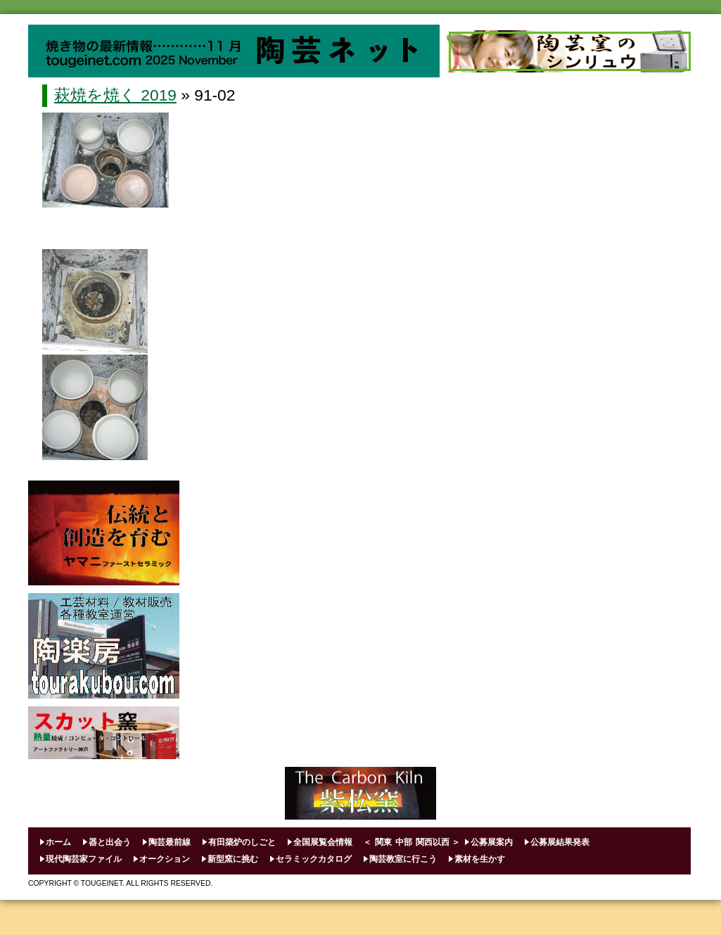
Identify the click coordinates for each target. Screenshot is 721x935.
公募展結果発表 (559, 842)
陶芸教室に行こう (403, 859)
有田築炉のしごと (242, 842)
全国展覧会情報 (322, 842)
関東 (383, 842)
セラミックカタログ (314, 859)
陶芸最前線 (169, 842)
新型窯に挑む (233, 859)
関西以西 (432, 842)
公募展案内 (492, 842)
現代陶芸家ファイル (84, 859)
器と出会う (110, 842)
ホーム (58, 842)
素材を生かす (479, 859)
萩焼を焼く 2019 (115, 95)
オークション (164, 859)
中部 (403, 842)
